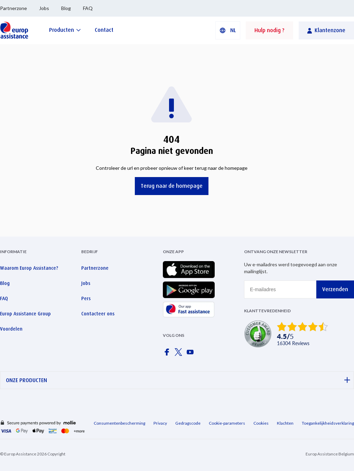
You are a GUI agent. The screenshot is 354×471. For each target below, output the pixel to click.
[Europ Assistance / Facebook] (168, 354)
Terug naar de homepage (172, 186)
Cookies (261, 423)
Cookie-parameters (227, 423)
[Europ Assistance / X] (180, 354)
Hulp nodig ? (269, 30)
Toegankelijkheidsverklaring (328, 423)
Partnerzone (13, 8)
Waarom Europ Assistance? (29, 268)
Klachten (285, 423)
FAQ (88, 8)
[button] (227, 30)
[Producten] (65, 30)
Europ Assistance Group (25, 314)
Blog (66, 8)
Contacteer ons (97, 314)
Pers (86, 298)
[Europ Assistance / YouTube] (191, 354)
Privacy (160, 423)
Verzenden (335, 289)
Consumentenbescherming (119, 423)
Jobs (44, 8)
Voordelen (11, 329)
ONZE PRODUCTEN (178, 380)
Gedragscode (188, 423)
